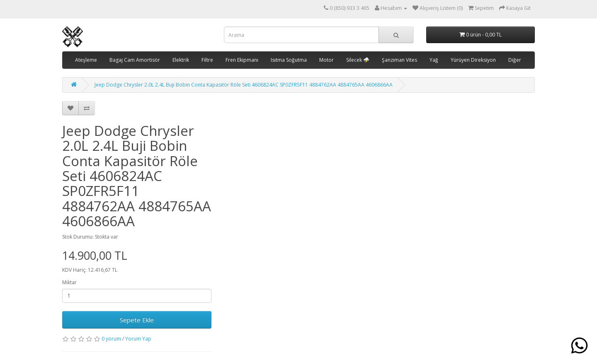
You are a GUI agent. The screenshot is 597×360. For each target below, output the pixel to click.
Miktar (69, 282)
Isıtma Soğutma (289, 59)
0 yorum (111, 338)
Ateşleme (86, 59)
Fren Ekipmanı (242, 59)
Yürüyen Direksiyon (473, 59)
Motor (326, 59)
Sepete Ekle (137, 320)
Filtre (207, 59)
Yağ (434, 59)
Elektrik (180, 59)
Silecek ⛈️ (357, 59)
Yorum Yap (138, 338)
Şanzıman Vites (399, 59)
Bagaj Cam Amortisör (134, 59)
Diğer (514, 59)
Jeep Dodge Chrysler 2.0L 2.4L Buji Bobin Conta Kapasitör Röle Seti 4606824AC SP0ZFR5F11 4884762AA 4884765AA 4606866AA (244, 84)
